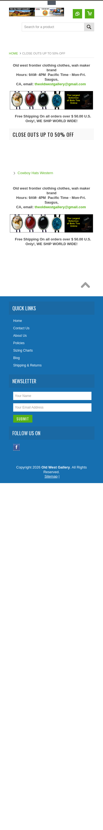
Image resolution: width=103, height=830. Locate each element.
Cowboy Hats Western (35, 173)
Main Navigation (14, 27)
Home (13, 53)
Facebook (16, 447)
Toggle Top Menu (52, 3)
